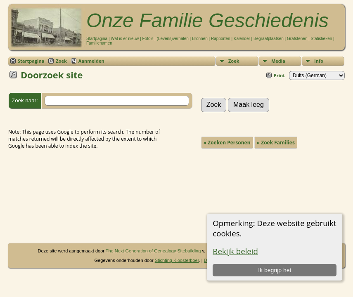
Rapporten (220, 38)
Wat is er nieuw (125, 38)
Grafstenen (297, 38)
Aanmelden (91, 61)
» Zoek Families (276, 142)
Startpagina (96, 38)
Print (279, 75)
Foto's (147, 38)
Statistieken (321, 38)
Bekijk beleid (235, 251)
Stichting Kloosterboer (177, 260)
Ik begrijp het (274, 270)
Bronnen (200, 38)
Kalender (242, 38)
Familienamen (99, 43)
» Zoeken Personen (227, 142)
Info (318, 61)
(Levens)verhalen (173, 38)
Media (278, 61)
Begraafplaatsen (268, 38)
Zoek (233, 61)
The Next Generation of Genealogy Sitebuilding (153, 250)
